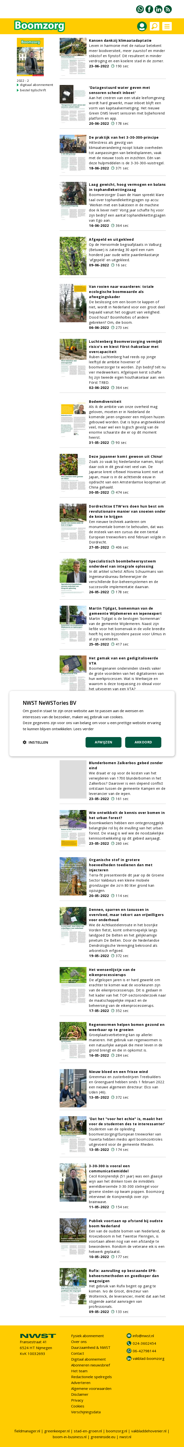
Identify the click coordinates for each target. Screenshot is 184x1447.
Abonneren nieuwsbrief (90, 1365)
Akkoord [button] (143, 742)
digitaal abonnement (36, 85)
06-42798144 (144, 1350)
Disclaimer (79, 1394)
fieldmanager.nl (27, 1430)
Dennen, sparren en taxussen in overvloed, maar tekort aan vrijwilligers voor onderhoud (126, 914)
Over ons (79, 1341)
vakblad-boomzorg (148, 1358)
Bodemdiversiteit (105, 401)
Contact (77, 1353)
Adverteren (80, 1382)
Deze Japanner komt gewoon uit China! (125, 456)
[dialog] (92, 723)
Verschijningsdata (86, 1411)
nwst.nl (125, 1436)
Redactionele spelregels (91, 1376)
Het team (79, 1370)
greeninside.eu (103, 1436)
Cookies (77, 1406)
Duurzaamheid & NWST (90, 1347)
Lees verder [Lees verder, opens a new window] (83, 728)
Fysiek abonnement (87, 1335)
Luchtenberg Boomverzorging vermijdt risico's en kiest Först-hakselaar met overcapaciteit (125, 346)
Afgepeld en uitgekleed (111, 239)
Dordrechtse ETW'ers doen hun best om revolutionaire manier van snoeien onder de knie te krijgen (127, 511)
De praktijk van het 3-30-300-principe (124, 137)
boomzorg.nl (116, 1430)
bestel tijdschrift (33, 90)
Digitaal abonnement (88, 1359)
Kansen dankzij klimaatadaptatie (120, 40)
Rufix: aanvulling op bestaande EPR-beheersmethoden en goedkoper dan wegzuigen (124, 1275)
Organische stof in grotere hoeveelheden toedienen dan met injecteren (120, 864)
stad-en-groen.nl (88, 1430)
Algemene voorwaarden (91, 1388)
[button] (35, 742)
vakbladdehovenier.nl (148, 1430)
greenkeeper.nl (57, 1430)
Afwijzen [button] (103, 742)
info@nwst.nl (143, 1335)
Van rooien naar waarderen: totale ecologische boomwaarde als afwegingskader (121, 291)
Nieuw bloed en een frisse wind (118, 1071)
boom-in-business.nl (70, 1436)
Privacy (77, 1400)
